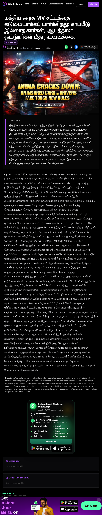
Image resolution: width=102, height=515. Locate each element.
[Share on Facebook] (76, 47)
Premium (70, 3)
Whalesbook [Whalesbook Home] (12, 4)
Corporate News (56, 3)
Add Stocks (51, 441)
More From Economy (19, 478)
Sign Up (93, 4)
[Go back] (4, 12)
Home (26, 3)
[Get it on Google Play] (40, 448)
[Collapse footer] (99, 500)
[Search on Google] (88, 47)
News (43, 3)
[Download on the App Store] (62, 448)
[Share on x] (71, 47)
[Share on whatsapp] (66, 47)
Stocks (35, 3)
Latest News (15, 461)
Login (81, 4)
